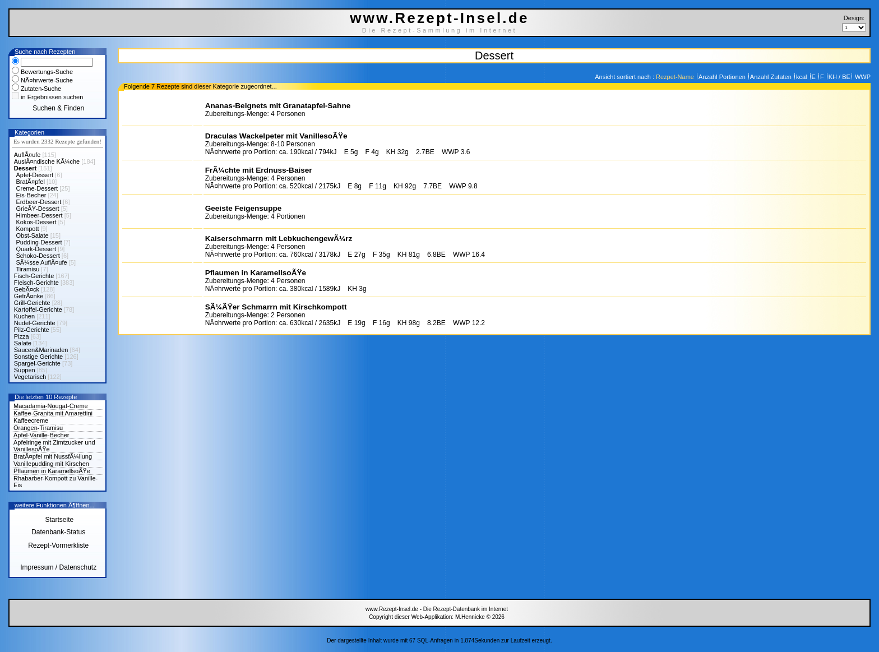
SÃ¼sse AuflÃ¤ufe (41, 262)
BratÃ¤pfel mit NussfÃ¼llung (52, 456)
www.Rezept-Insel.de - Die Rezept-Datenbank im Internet (437, 609)
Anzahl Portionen (722, 76)
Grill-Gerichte (32, 302)
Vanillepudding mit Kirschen (51, 463)
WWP (862, 76)
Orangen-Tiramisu (38, 427)
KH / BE (839, 76)
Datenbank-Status (58, 532)
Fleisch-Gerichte (36, 282)
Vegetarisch (30, 376)
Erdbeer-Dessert (39, 201)
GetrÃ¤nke (29, 296)
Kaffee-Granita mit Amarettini (52, 413)
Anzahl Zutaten (771, 76)
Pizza (21, 336)
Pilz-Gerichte (31, 329)
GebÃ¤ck (26, 289)
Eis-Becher (31, 195)
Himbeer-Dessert (39, 215)
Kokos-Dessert (36, 222)
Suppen (24, 370)
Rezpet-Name (676, 76)
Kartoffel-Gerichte (38, 309)
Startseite (58, 520)
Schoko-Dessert (38, 255)
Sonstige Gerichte (38, 356)
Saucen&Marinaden (41, 349)
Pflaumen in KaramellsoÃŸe (51, 471)
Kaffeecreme (30, 420)
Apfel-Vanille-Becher (41, 435)
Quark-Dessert (36, 249)
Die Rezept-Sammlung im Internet (439, 30)
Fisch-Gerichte (34, 275)
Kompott (27, 228)
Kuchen (24, 316)
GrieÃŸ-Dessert (37, 208)
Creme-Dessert (37, 188)
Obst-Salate (32, 235)
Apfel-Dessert (35, 175)
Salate (22, 343)
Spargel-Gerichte (37, 363)
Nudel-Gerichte (34, 323)
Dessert (25, 168)
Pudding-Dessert (39, 242)
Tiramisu (28, 269)
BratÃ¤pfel (30, 181)
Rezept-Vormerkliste (58, 545)
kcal (802, 76)
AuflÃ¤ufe (27, 154)
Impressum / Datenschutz (58, 567)
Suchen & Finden (58, 108)
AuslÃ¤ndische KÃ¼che (47, 161)
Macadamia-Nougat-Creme (50, 406)
